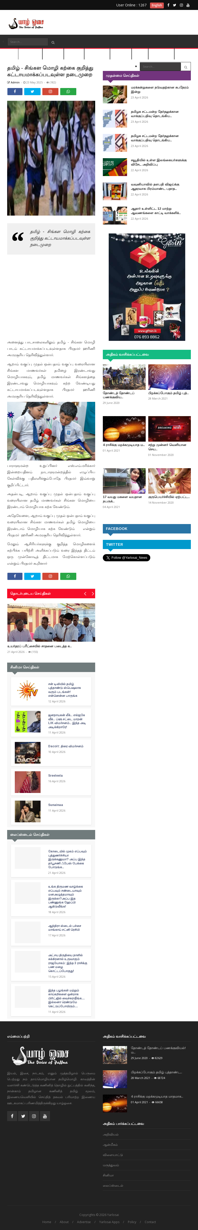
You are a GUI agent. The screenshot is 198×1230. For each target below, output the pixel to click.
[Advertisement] (145, 20)
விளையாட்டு (97, 53)
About (64, 1222)
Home (46, 1222)
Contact (150, 1222)
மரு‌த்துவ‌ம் (121, 53)
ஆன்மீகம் (74, 53)
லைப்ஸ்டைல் (161, 53)
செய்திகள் (30, 53)
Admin (13, 82)
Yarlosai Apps (109, 1222)
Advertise (84, 1222)
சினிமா (139, 53)
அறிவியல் (53, 53)
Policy (132, 1222)
